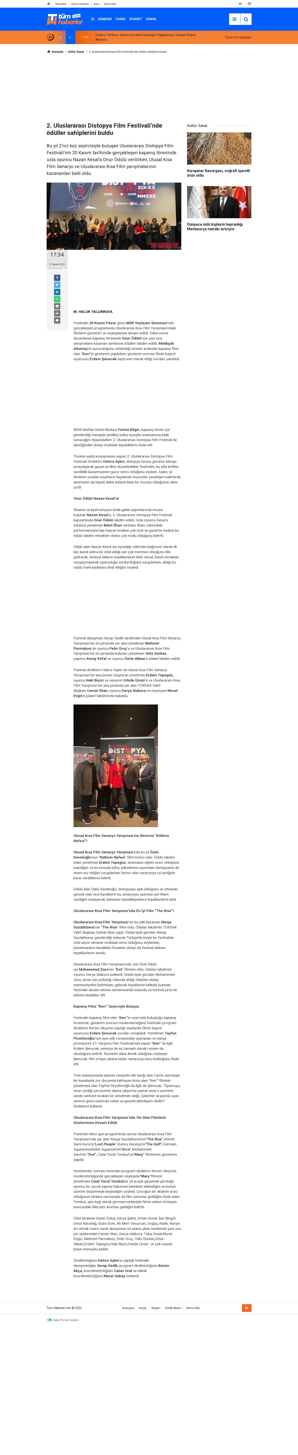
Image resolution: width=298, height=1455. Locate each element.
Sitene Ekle (110, 3)
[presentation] (60, 37)
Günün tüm (238, 37)
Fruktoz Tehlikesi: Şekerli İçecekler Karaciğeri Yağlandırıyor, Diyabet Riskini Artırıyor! (146, 37)
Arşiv (96, 3)
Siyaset (135, 19)
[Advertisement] (149, 86)
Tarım (120, 19)
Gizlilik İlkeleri (173, 1308)
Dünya (151, 19)
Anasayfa (128, 1308)
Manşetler (60, 3)
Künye (143, 1308)
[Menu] (234, 19)
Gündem (104, 19)
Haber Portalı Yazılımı (66, 1320)
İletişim (155, 1308)
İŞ (92, 19)
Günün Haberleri (80, 3)
